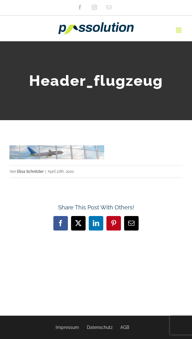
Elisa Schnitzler (30, 171)
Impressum (67, 327)
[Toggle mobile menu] (179, 30)
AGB (124, 327)
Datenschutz (100, 327)
